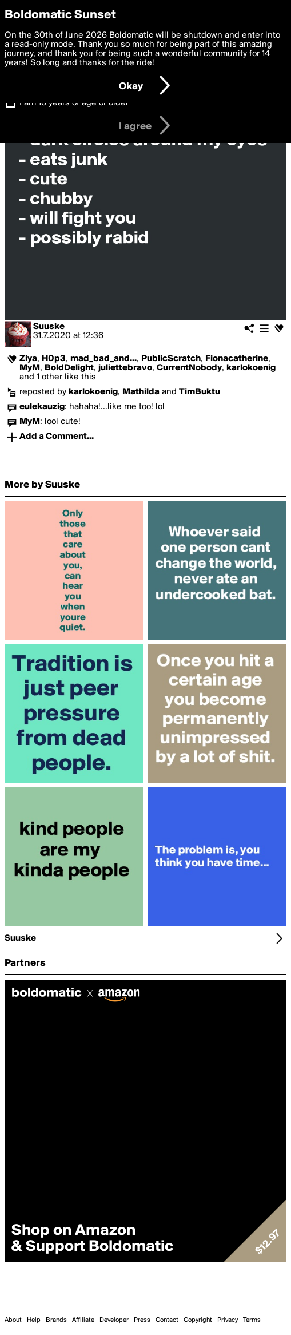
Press (142, 1320)
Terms (252, 1320)
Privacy (227, 1320)
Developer (114, 1320)
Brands (56, 1320)
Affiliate (83, 1320)
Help (34, 1320)
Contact (167, 1320)
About (13, 1320)
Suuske (49, 326)
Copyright (198, 1320)
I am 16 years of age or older (74, 103)
